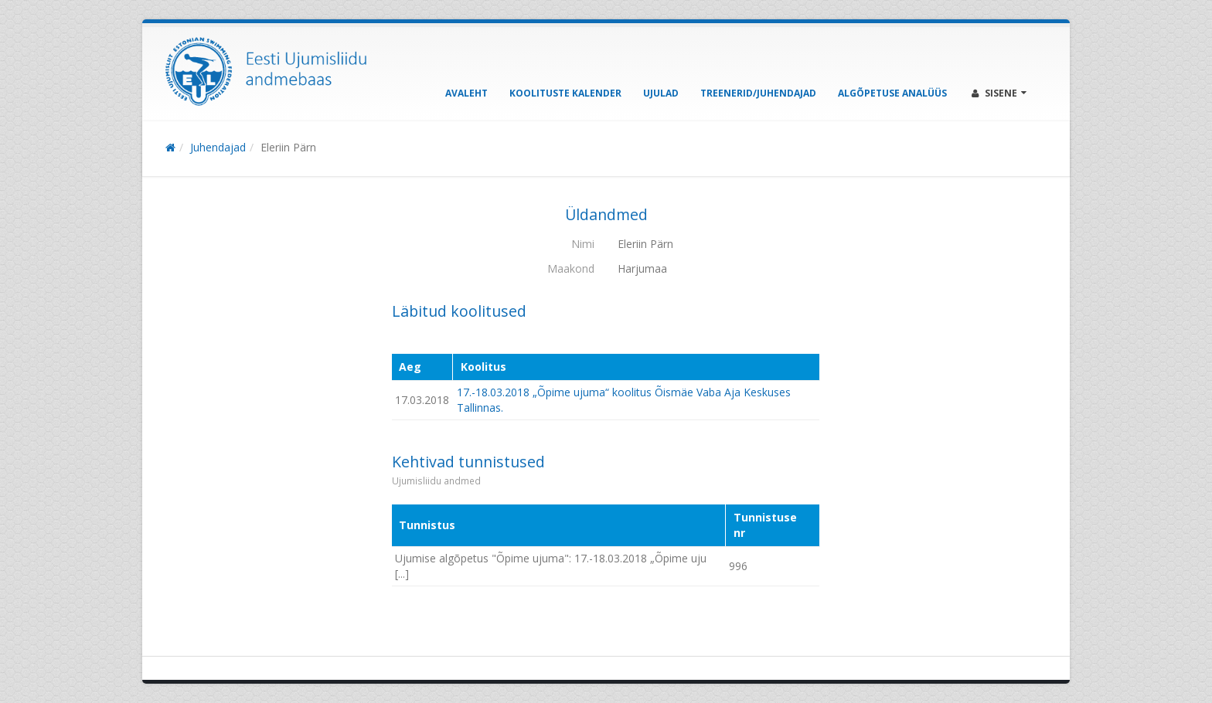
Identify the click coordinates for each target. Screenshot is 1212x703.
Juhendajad (218, 147)
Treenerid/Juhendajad (758, 93)
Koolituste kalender (565, 93)
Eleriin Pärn (288, 147)
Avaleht (466, 93)
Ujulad (661, 93)
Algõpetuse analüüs (892, 93)
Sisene (999, 93)
